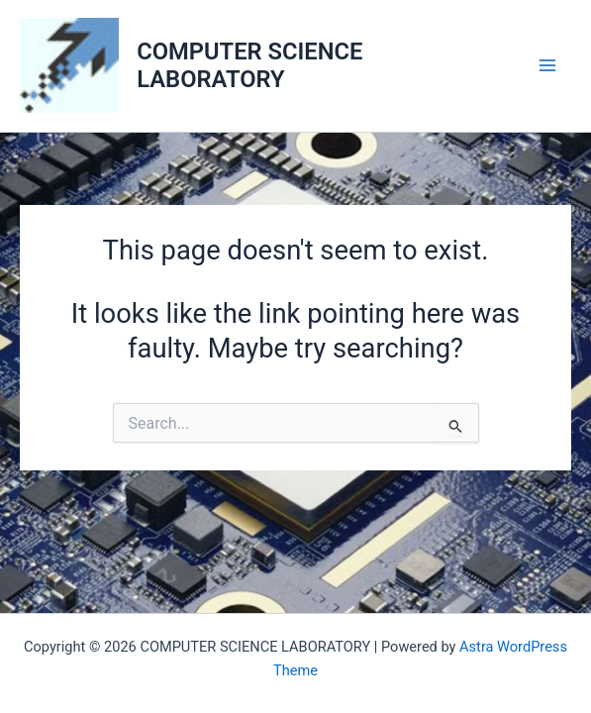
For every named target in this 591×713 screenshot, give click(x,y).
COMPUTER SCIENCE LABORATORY (249, 65)
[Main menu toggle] (548, 66)
